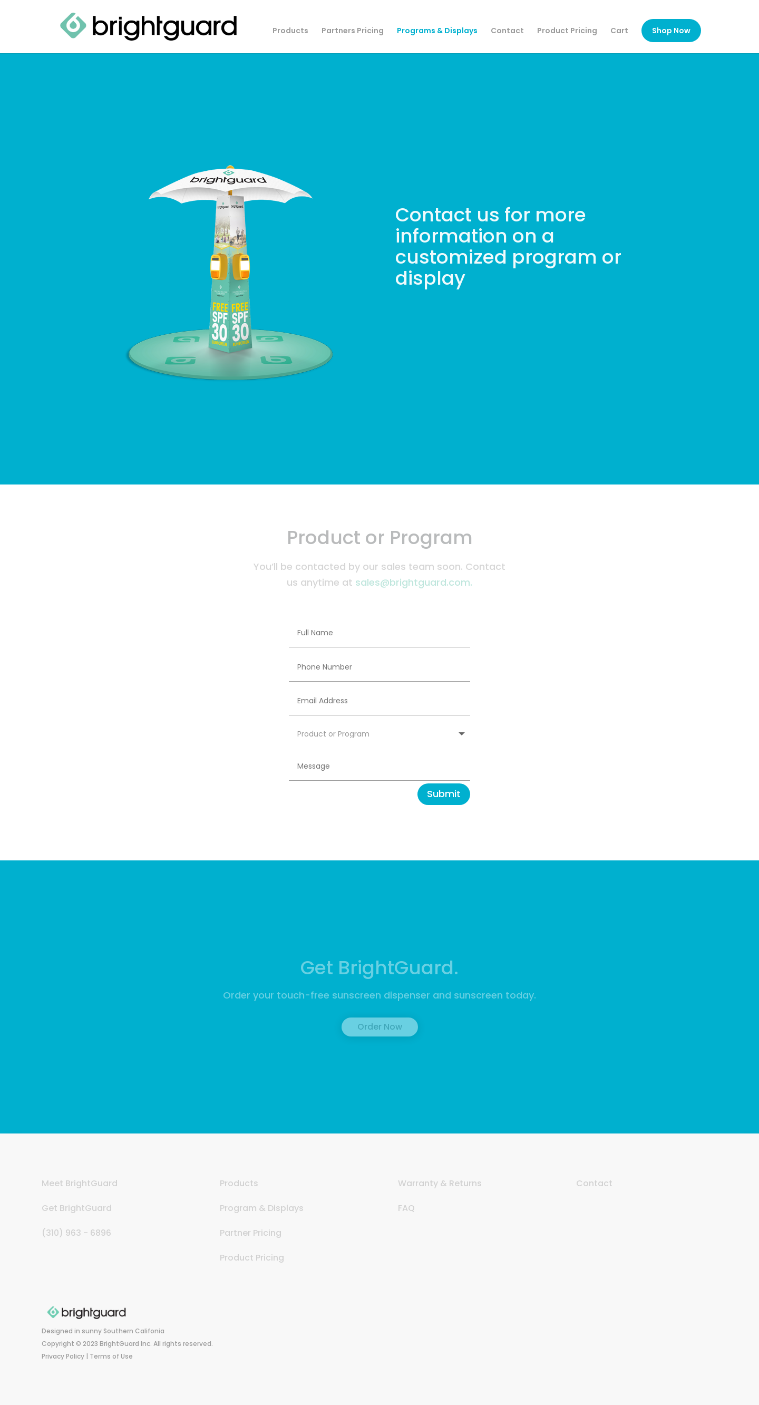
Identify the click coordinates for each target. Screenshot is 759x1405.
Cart (619, 31)
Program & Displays (262, 1208)
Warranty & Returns (440, 1183)
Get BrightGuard (77, 1208)
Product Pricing (567, 31)
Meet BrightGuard (80, 1183)
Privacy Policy (63, 1356)
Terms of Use (111, 1356)
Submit (444, 793)
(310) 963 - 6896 (76, 1233)
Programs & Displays (437, 31)
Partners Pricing (353, 31)
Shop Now (671, 30)
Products (290, 31)
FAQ (406, 1208)
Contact (507, 31)
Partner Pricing (250, 1233)
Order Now (379, 1027)
